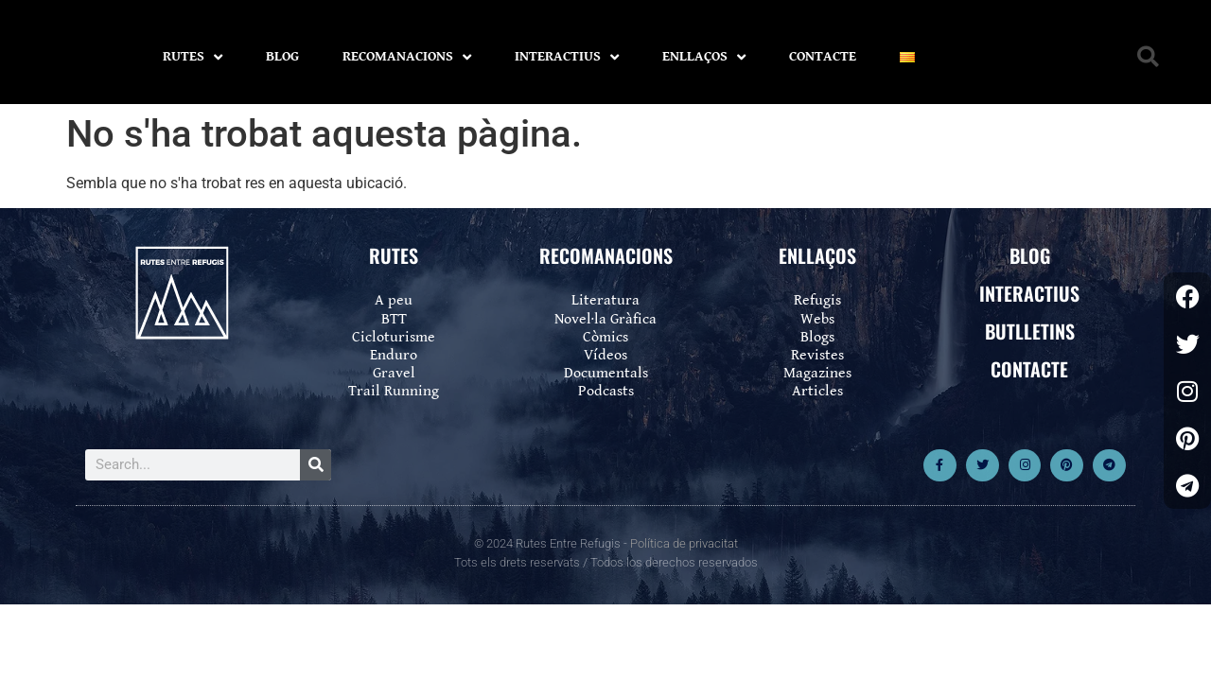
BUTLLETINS (1030, 331)
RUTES (192, 57)
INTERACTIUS (567, 57)
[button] (1148, 57)
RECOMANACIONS (406, 57)
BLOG (282, 56)
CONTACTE (822, 56)
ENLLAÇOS (704, 57)
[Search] (315, 464)
